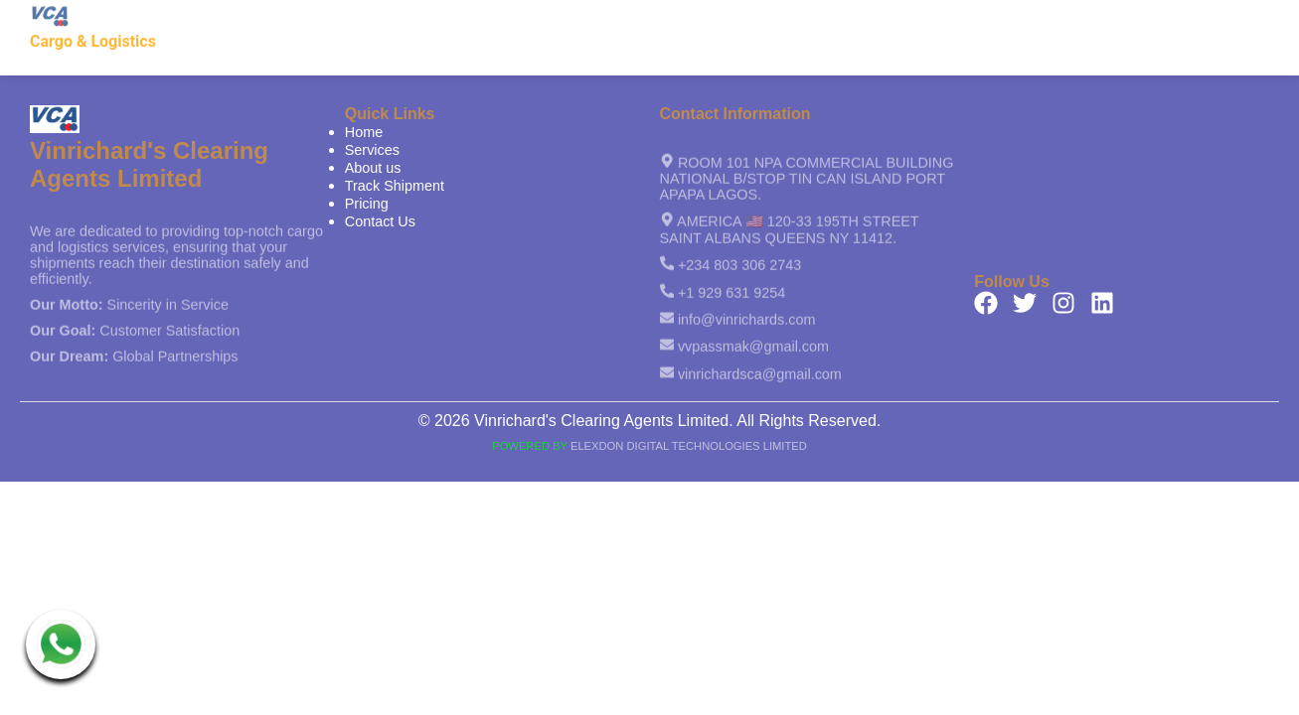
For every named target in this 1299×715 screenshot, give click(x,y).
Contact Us (1200, 20)
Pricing (1105, 20)
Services (785, 20)
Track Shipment (995, 20)
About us (876, 20)
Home (703, 20)
